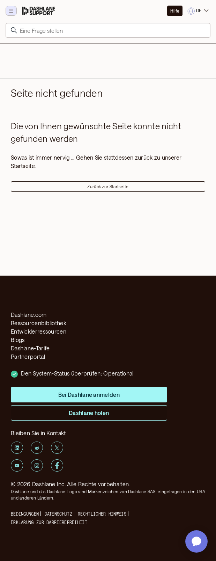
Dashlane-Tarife (30, 348)
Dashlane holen (89, 413)
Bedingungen (25, 513)
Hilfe (175, 11)
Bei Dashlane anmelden (89, 394)
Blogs (18, 339)
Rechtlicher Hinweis (102, 513)
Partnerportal (28, 356)
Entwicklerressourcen (38, 331)
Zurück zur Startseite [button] (107, 186)
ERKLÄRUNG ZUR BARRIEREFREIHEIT (49, 522)
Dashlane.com (29, 314)
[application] (196, 541)
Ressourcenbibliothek (38, 323)
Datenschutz (58, 513)
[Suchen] (108, 30)
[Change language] (198, 11)
